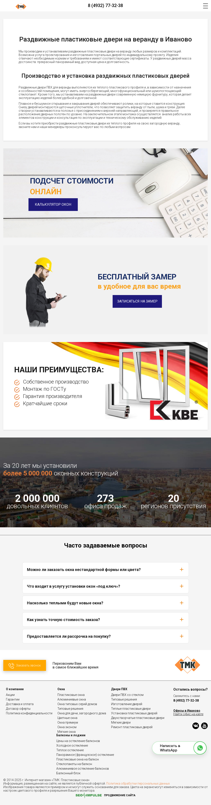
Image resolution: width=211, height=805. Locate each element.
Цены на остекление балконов (78, 741)
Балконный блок (68, 773)
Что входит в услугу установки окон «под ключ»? (105, 586)
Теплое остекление (70, 750)
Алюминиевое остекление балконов (82, 768)
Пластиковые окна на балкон (77, 759)
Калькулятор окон (55, 204)
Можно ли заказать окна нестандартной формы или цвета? (105, 569)
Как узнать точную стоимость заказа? (105, 619)
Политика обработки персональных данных (138, 783)
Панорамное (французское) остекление (85, 754)
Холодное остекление (72, 745)
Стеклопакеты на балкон (74, 764)
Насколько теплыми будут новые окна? (105, 602)
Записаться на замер (137, 301)
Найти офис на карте (188, 714)
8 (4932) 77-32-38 (105, 5)
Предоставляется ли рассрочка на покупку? (105, 636)
